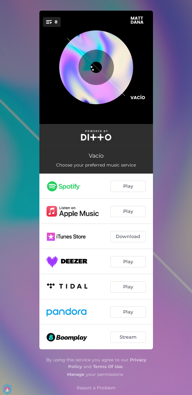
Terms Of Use (108, 366)
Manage (75, 374)
